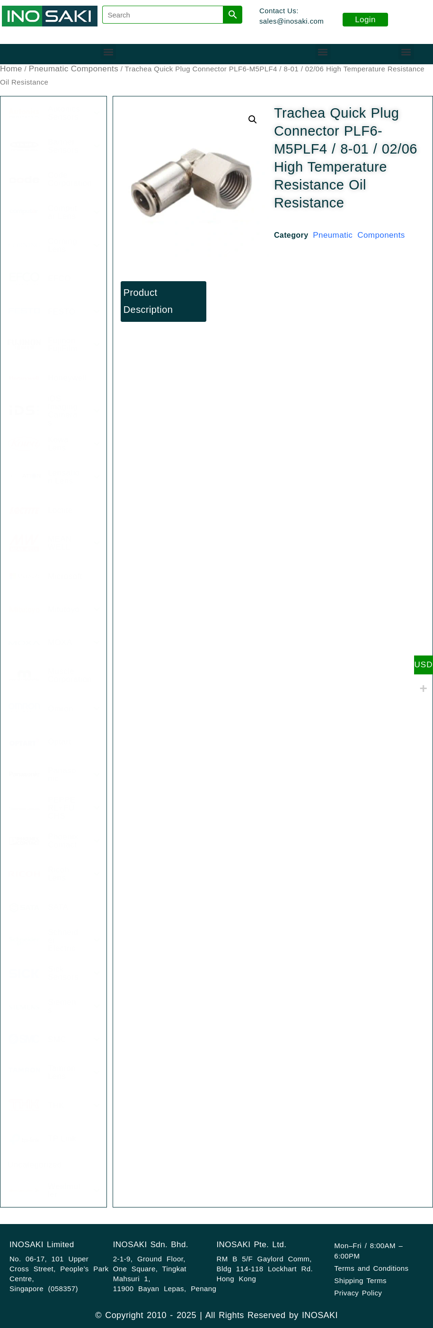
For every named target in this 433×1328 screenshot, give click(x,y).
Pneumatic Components (73, 68)
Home (11, 68)
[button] (108, 52)
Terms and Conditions (371, 1268)
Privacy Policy (358, 1293)
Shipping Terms (360, 1280)
